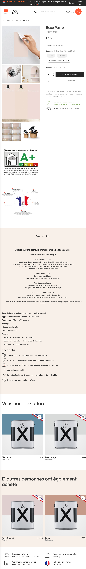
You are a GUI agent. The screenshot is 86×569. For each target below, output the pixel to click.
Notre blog (80, 3)
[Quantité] (48, 74)
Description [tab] (43, 236)
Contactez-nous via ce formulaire (59, 94)
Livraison (72, 3)
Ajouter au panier (70, 74)
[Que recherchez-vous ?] (49, 11)
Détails (77, 108)
